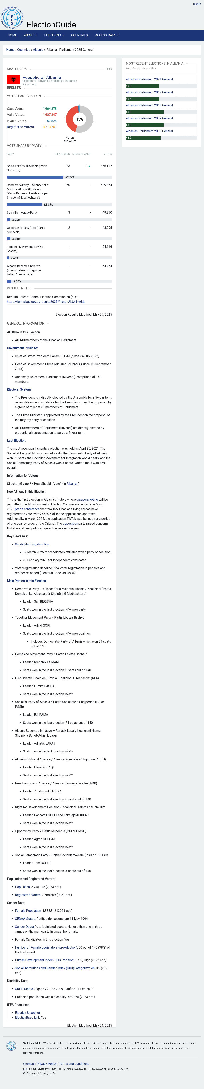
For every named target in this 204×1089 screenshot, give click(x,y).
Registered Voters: (21, 127)
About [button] (29, 35)
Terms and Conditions (74, 1064)
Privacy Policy (47, 1064)
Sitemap (28, 1064)
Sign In (197, 3)
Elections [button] (53, 35)
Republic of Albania (42, 77)
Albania (38, 50)
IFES (25, 1069)
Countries (79, 35)
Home (12, 35)
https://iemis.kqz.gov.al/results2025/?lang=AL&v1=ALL (46, 302)
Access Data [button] (105, 35)
